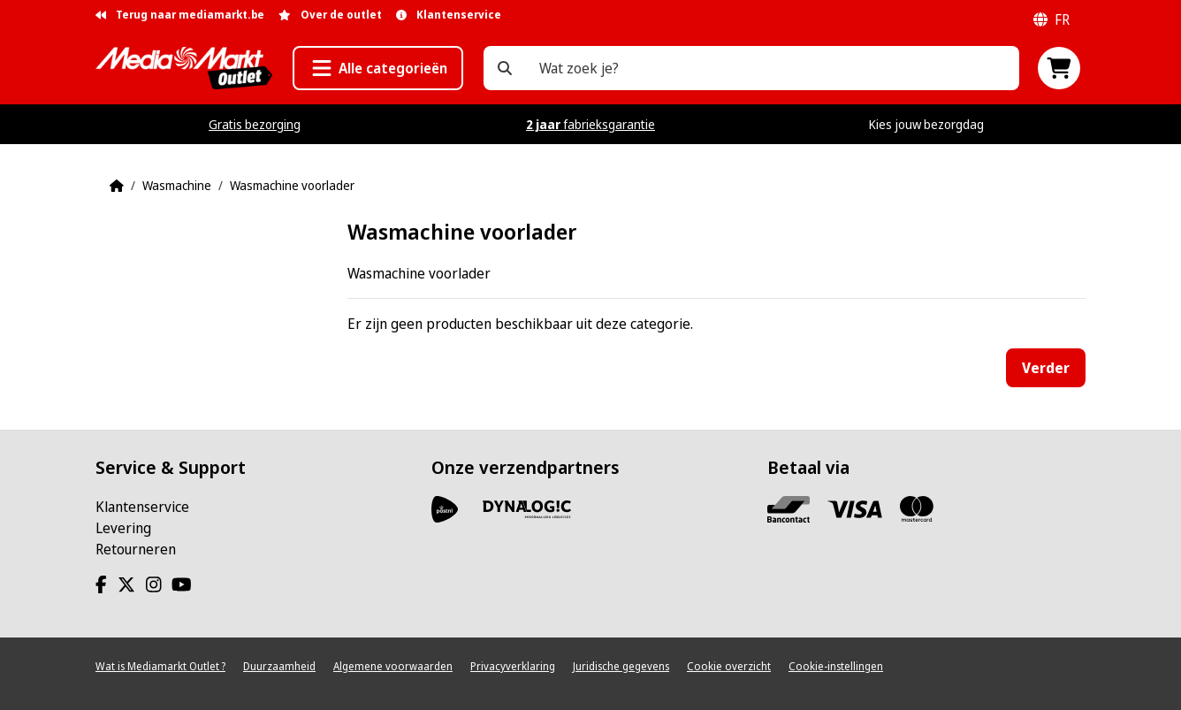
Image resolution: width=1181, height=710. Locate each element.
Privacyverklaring (512, 666)
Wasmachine (176, 185)
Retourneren (135, 549)
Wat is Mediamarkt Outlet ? (160, 666)
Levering (123, 528)
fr (1051, 19)
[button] (378, 68)
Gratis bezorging (255, 124)
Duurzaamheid (279, 666)
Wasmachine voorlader (292, 185)
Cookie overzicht (729, 666)
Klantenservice (142, 506)
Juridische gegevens (621, 666)
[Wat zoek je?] (505, 68)
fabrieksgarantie (590, 124)
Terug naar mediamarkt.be (179, 14)
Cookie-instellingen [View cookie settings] (836, 666)
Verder (1046, 368)
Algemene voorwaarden (393, 666)
